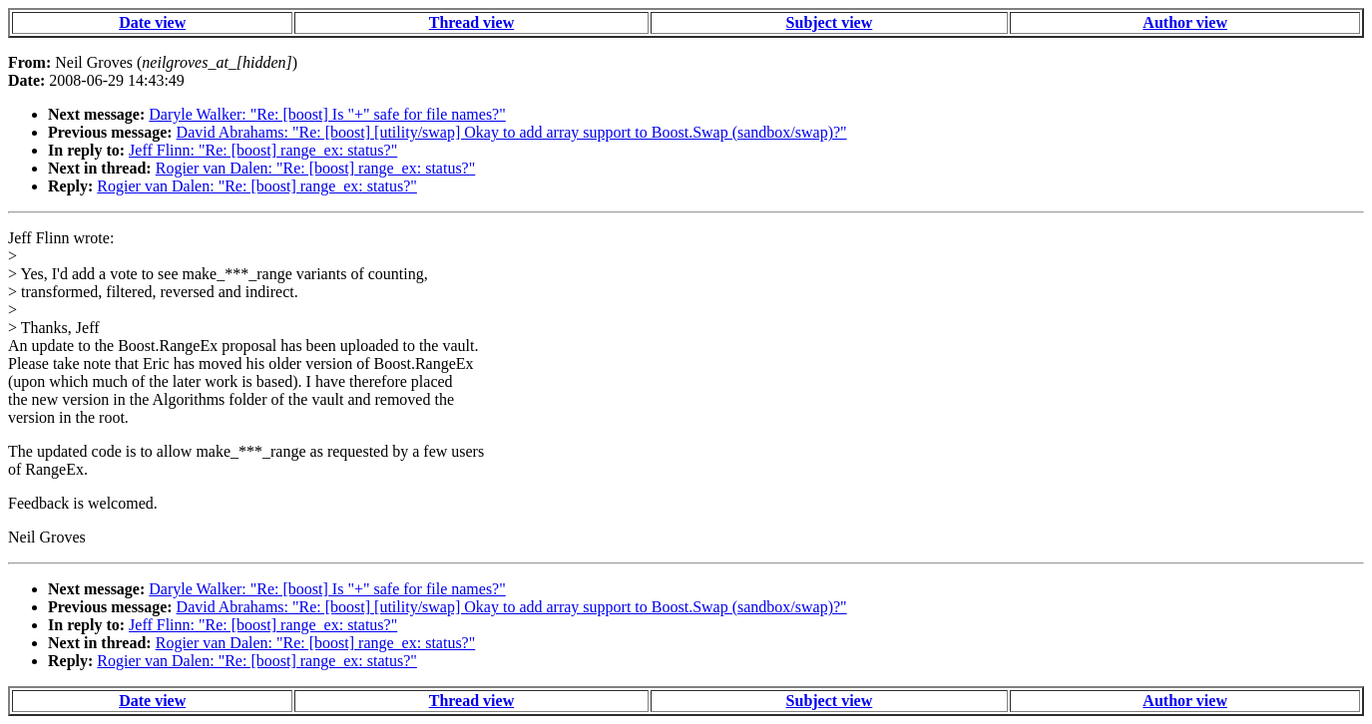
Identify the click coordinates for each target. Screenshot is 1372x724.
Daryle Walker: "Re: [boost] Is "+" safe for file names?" (327, 114)
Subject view (829, 22)
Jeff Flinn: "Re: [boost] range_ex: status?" (263, 150)
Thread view (471, 22)
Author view (1185, 22)
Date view (152, 22)
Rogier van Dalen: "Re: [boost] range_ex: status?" (316, 168)
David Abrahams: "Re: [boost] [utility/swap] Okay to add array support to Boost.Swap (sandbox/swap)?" (512, 132)
